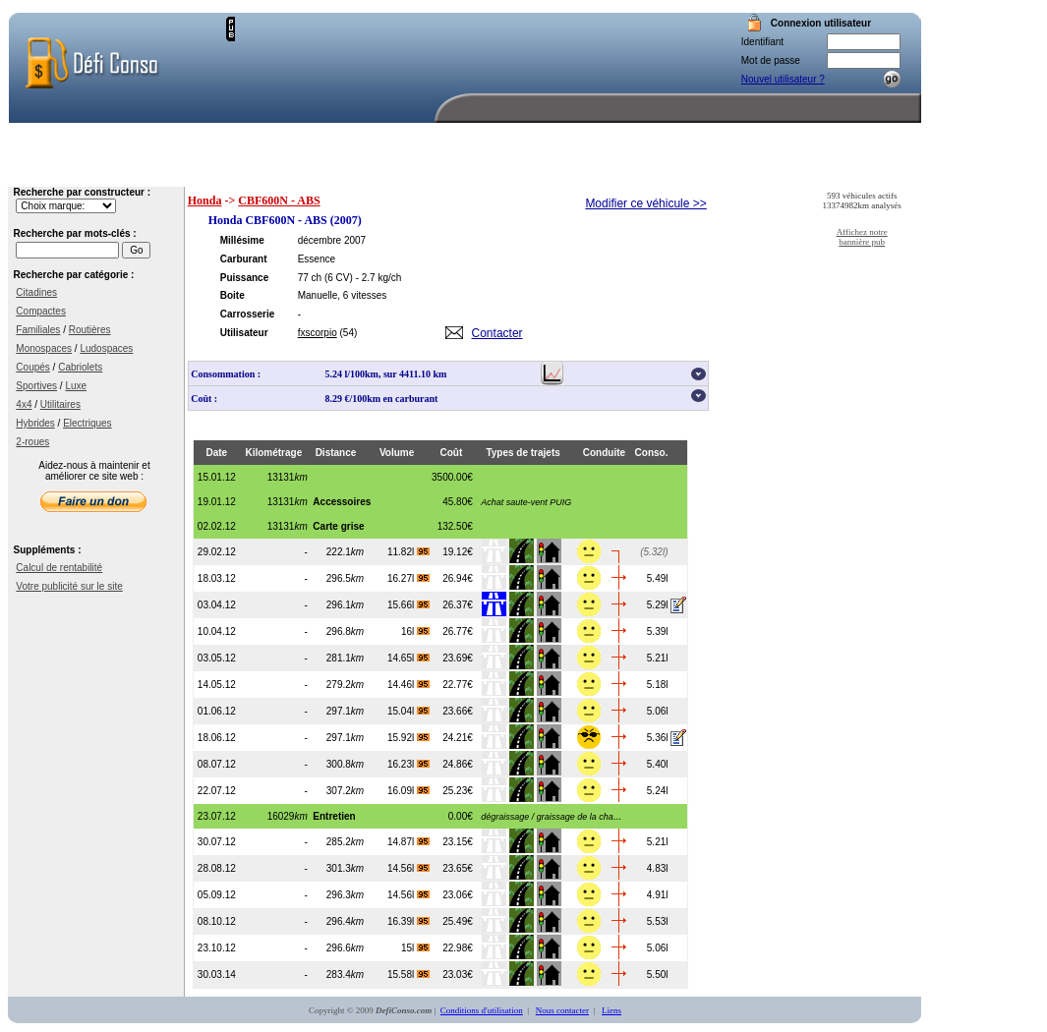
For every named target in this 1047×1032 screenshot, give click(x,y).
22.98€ (457, 948)
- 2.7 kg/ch (379, 277)
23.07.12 (217, 816)
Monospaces (44, 348)
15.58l (408, 974)
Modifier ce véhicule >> (645, 203)
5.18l (658, 684)
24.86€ (457, 764)
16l (415, 631)
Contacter (497, 333)
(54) (348, 332)
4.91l (658, 894)
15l (415, 948)
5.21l (658, 658)
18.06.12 (217, 737)
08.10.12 (217, 921)
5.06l (658, 711)
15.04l (408, 711)
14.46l (408, 684)
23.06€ (457, 894)
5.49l (658, 578)
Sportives (36, 385)
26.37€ (457, 605)
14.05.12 (217, 684)
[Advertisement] (316, 78)
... (547, 816)
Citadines (36, 292)
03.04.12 (217, 605)
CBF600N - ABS (279, 200)
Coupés (32, 367)
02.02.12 (217, 526)
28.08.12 (217, 868)
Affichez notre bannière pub (862, 237)
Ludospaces (106, 348)
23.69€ (457, 658)
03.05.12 (217, 658)
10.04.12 (217, 631)
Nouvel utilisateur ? (783, 79)
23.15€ (457, 841)
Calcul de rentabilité (59, 567)
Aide (774, 172)
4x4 (23, 404)
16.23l (408, 764)
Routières (90, 329)
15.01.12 (217, 477)
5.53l (658, 921)
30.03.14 (217, 974)
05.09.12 (217, 894)
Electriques (87, 423)
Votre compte (688, 172)
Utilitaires (60, 404)
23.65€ (457, 868)
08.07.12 (217, 764)
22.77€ (457, 684)
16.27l (408, 578)
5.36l (658, 737)
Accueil (484, 172)
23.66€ (457, 711)
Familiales (38, 329)
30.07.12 (217, 841)
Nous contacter (869, 172)
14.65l (408, 658)
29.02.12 (217, 551)
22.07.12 (217, 790)
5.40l (658, 764)
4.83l (658, 868)
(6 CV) (338, 277)
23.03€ (457, 974)
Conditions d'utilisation (481, 1010)
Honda (205, 200)
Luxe (76, 385)
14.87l (408, 841)
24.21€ (457, 737)
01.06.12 (217, 711)
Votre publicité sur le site (69, 586)
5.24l (658, 790)
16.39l (408, 921)
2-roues (32, 441)
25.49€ (457, 921)
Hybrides (35, 423)
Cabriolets (80, 367)
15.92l (408, 737)
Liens (611, 1010)
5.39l (658, 631)
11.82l (408, 551)
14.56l (408, 868)
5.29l (658, 605)
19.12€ (457, 551)
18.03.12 (217, 578)
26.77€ (457, 631)
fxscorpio (317, 332)
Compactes (41, 311)
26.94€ (457, 578)
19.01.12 (217, 501)
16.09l (408, 790)
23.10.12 (217, 948)
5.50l (658, 974)
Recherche (582, 172)
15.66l (408, 605)
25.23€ (457, 790)
